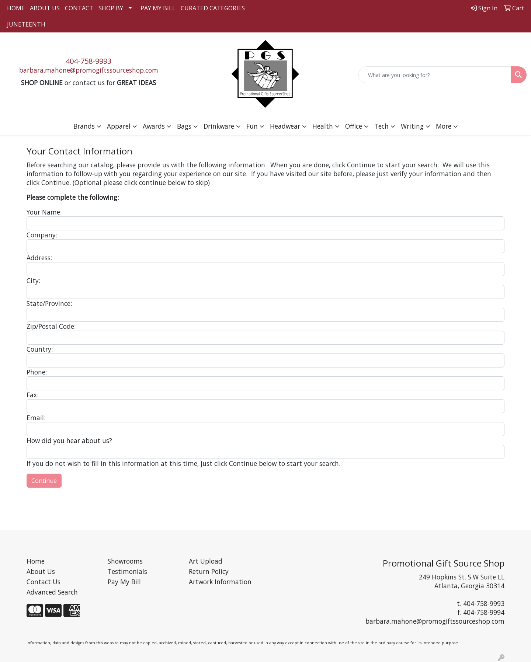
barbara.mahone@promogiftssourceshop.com (88, 70)
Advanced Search (52, 592)
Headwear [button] (285, 126)
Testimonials (127, 571)
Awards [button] (154, 126)
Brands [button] (84, 126)
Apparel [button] (119, 126)
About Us (41, 571)
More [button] (443, 126)
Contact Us (43, 581)
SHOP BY (110, 8)
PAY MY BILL (158, 8)
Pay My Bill (124, 581)
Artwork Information (220, 581)
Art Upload (205, 561)
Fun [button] (252, 126)
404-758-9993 (88, 61)
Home (36, 561)
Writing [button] (412, 126)
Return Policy (209, 571)
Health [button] (322, 126)
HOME (16, 8)
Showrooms (125, 561)
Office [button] (353, 126)
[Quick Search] (434, 74)
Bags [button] (184, 126)
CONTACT (79, 8)
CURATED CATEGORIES (213, 8)
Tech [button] (381, 126)
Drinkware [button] (219, 126)
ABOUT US (45, 8)
